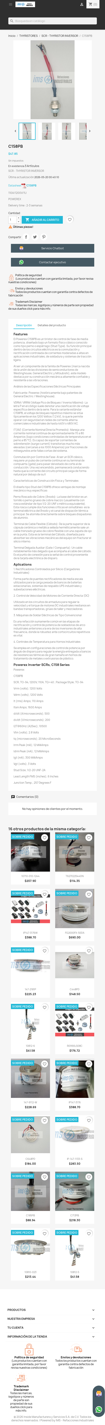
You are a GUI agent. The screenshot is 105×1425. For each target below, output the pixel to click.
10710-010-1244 (30, 876)
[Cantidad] (12, 220)
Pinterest (43, 236)
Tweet (34, 236)
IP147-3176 (75, 1102)
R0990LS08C (74, 1045)
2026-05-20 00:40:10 (46, 177)
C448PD (74, 989)
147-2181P (30, 989)
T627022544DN (75, 876)
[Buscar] (52, 20)
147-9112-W (30, 1102)
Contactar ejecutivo (52, 262)
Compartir (26, 236)
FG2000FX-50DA (74, 932)
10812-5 (74, 1272)
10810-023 (30, 1272)
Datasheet (22, 185)
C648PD (30, 1159)
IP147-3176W (30, 932)
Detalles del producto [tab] (52, 325)
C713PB (74, 1215)
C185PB (30, 1215)
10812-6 (30, 1045)
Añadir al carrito (42, 220)
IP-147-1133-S (74, 1159)
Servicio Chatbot (52, 248)
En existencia (16, 166)
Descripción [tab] (24, 325)
